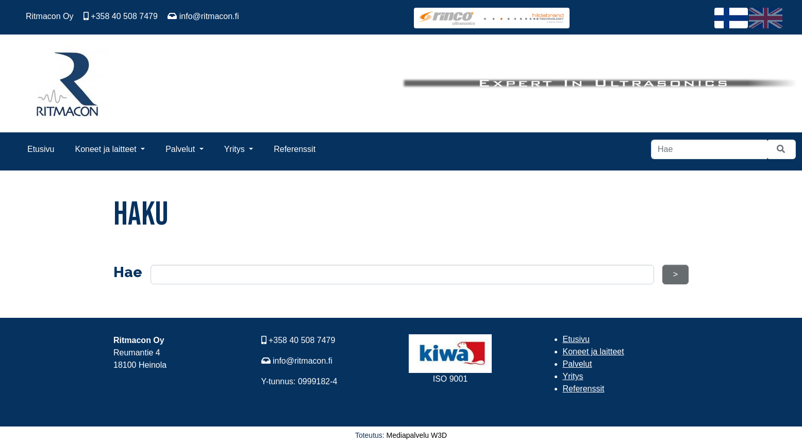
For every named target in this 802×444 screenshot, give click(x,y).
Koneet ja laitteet (107, 149)
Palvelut (181, 149)
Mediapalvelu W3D (417, 435)
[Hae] (709, 149)
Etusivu (40, 149)
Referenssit (294, 149)
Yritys (235, 149)
